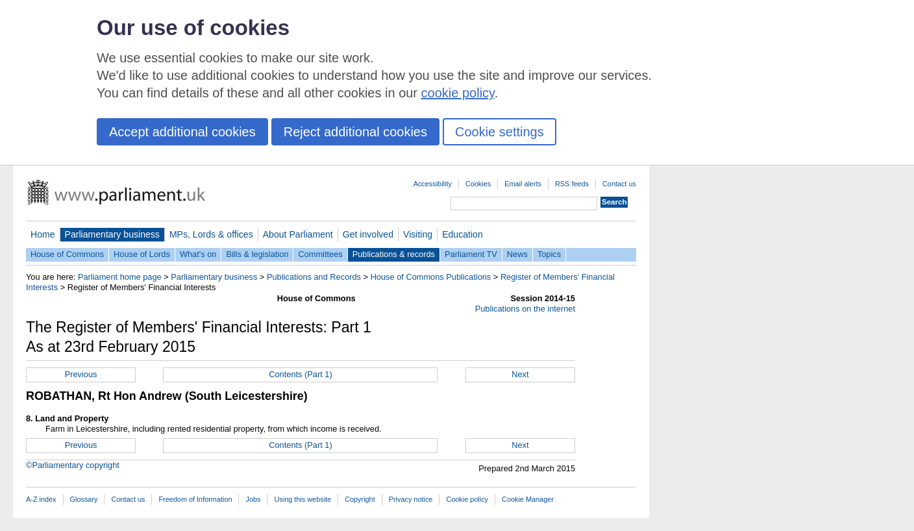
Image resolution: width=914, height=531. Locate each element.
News (517, 254)
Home (43, 234)
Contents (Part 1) (300, 374)
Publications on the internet (525, 309)
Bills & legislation (257, 254)
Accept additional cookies (182, 132)
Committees (320, 254)
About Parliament (298, 234)
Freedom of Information (195, 499)
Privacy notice (411, 499)
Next (520, 374)
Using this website (302, 499)
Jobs (252, 499)
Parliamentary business (112, 234)
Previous (81, 374)
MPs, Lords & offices (211, 234)
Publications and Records (314, 277)
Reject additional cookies (355, 132)
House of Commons (67, 254)
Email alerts (522, 184)
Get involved (368, 234)
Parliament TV (471, 254)
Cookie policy (467, 499)
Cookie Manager (528, 499)
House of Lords (142, 254)
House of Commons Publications (431, 277)
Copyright (360, 499)
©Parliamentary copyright (72, 465)
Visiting (417, 234)
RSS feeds (572, 184)
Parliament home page (120, 277)
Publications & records (393, 254)
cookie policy (458, 93)
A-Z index (41, 499)
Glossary (84, 499)
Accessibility (433, 184)
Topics (549, 254)
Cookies (478, 184)
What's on (198, 254)
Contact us (619, 184)
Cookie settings (499, 132)
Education (462, 234)
